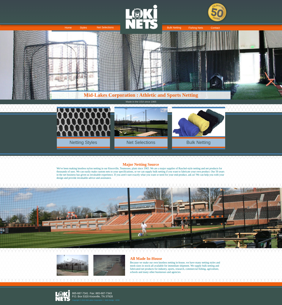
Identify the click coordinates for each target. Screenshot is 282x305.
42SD (117, 300)
